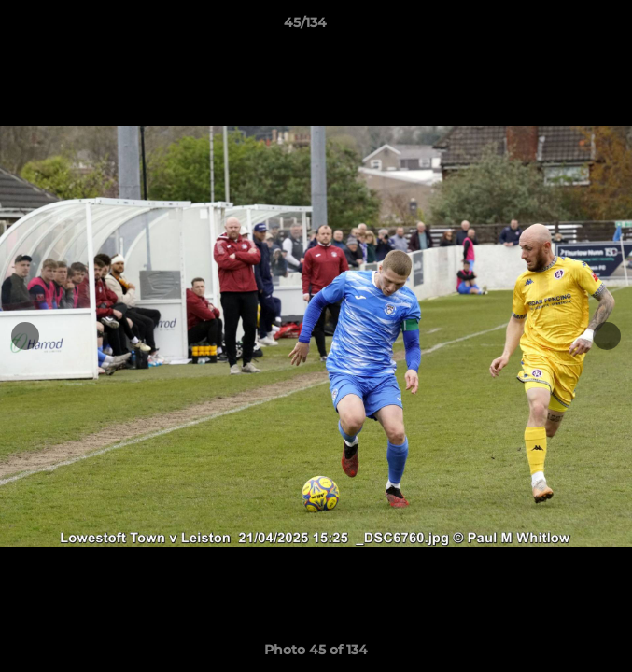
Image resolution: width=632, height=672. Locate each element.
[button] (565, 27)
